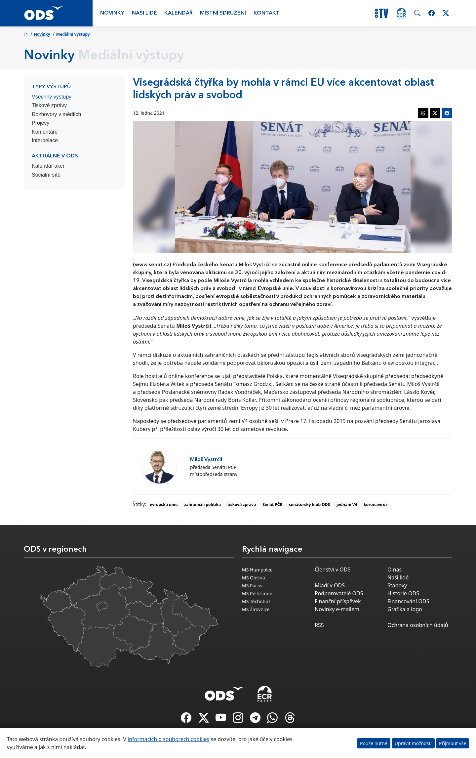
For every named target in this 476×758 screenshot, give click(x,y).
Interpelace (45, 140)
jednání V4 (347, 504)
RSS (319, 625)
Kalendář (178, 13)
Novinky (112, 13)
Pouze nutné (373, 743)
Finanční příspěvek (338, 601)
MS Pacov (252, 585)
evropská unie (164, 504)
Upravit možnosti (413, 743)
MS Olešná (253, 577)
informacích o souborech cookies (168, 739)
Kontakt (267, 13)
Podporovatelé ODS (339, 593)
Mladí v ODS (330, 585)
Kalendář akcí (48, 166)
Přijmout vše (452, 743)
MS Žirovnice (255, 609)
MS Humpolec (257, 570)
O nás (394, 569)
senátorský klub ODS (309, 504)
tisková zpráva (241, 504)
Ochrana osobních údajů (417, 625)
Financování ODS (408, 601)
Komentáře (45, 132)
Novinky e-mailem (337, 609)
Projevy (40, 123)
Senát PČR (272, 504)
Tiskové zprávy (49, 105)
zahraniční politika (202, 504)
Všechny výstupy (51, 97)
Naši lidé (144, 13)
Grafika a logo (404, 609)
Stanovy (397, 585)
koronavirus (375, 504)
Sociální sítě (46, 175)
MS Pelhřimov (257, 593)
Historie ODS (403, 593)
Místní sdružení (223, 13)
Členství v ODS (332, 569)
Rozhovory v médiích (56, 114)
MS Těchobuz (256, 601)
